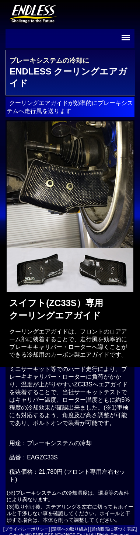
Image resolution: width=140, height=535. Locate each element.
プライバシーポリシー (26, 529)
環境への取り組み (70, 529)
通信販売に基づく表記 (113, 529)
